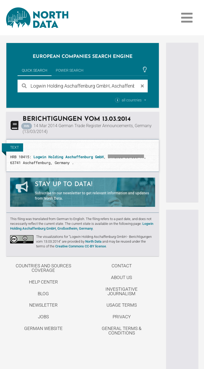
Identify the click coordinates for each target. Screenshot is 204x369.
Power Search (69, 70)
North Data (93, 241)
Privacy (122, 316)
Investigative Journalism (121, 291)
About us (121, 277)
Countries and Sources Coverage (43, 268)
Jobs (43, 316)
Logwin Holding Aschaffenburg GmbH (68, 156)
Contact (122, 265)
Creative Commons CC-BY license (80, 246)
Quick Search (34, 70)
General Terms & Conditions (121, 331)
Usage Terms (122, 305)
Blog (43, 293)
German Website (43, 328)
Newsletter (43, 305)
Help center (43, 282)
